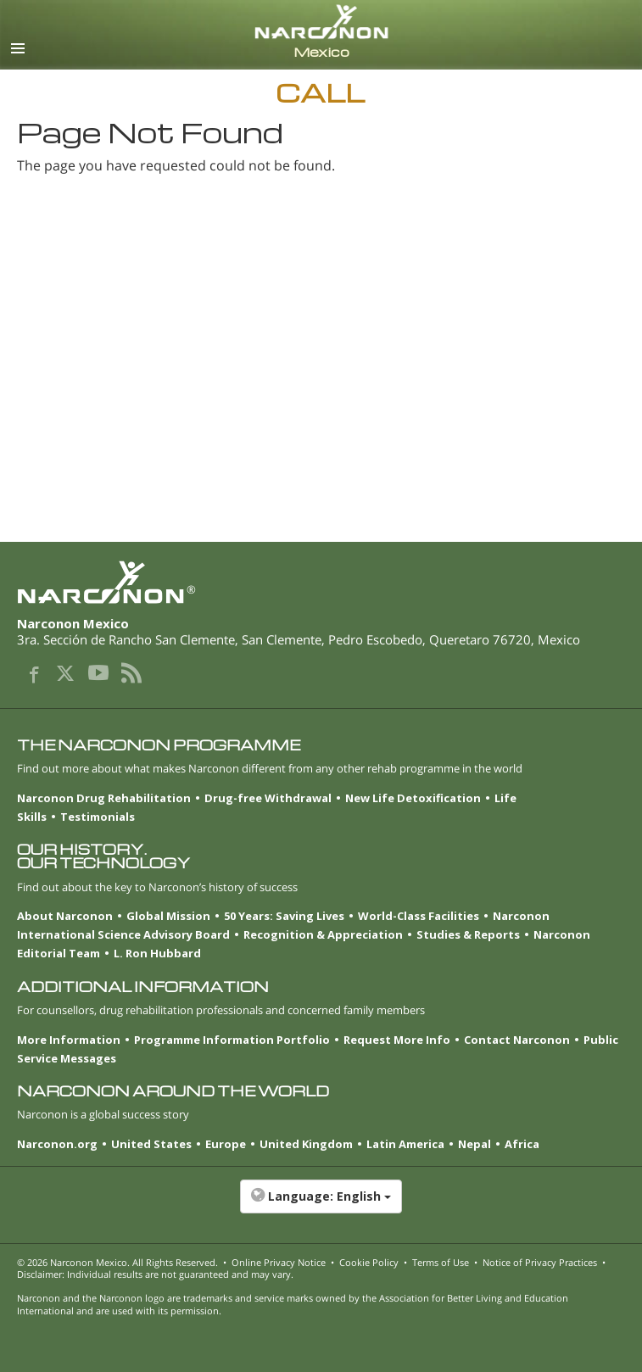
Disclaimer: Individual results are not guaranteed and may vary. (155, 1274)
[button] (321, 1205)
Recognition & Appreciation (323, 934)
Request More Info (396, 1039)
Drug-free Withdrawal (268, 798)
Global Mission (168, 915)
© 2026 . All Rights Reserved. (117, 1262)
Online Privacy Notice (279, 1262)
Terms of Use (440, 1262)
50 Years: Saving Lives (284, 915)
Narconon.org (57, 1144)
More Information (68, 1039)
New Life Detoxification (413, 798)
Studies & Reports (468, 934)
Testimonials (97, 816)
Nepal (474, 1144)
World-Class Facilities (418, 915)
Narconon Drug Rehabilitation (104, 798)
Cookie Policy (369, 1262)
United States (151, 1144)
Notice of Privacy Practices (540, 1262)
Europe (225, 1144)
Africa (522, 1144)
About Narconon (65, 915)
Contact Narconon (517, 1039)
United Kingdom (306, 1144)
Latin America (405, 1144)
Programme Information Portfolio (232, 1039)
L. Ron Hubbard (157, 953)
